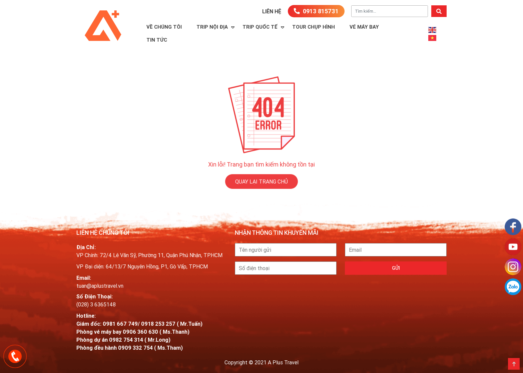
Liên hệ (271, 11)
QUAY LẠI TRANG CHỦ (261, 181)
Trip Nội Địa (212, 27)
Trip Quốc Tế (260, 27)
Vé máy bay (364, 27)
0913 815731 (316, 11)
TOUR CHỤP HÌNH (313, 27)
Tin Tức (156, 40)
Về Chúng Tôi (164, 27)
